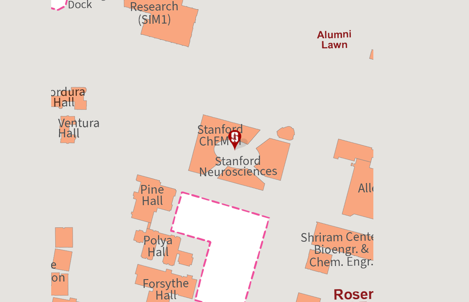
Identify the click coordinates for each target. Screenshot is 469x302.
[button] (234, 140)
